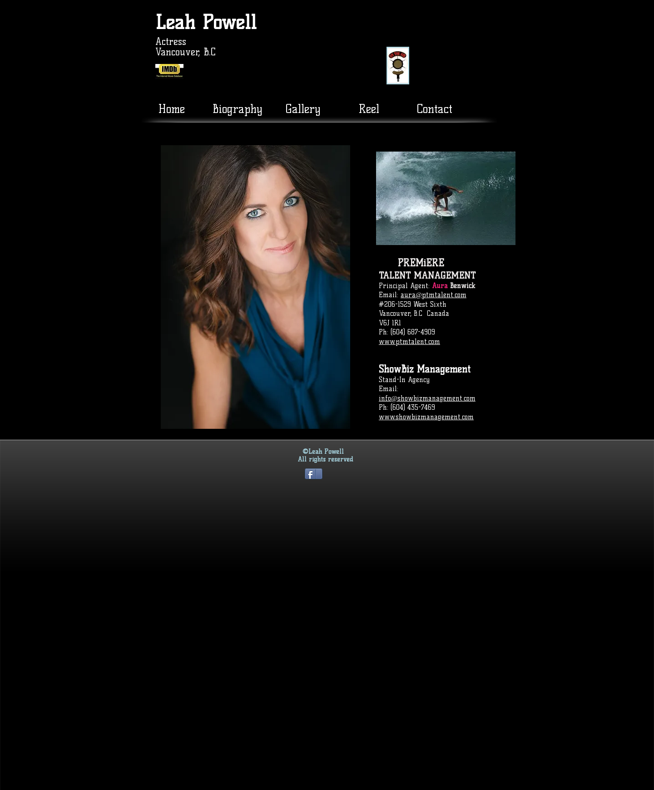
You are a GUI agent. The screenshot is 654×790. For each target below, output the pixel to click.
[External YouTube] (483, 48)
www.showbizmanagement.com (426, 417)
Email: (390, 295)
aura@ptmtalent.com (433, 295)
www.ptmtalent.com (409, 342)
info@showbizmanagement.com (427, 398)
